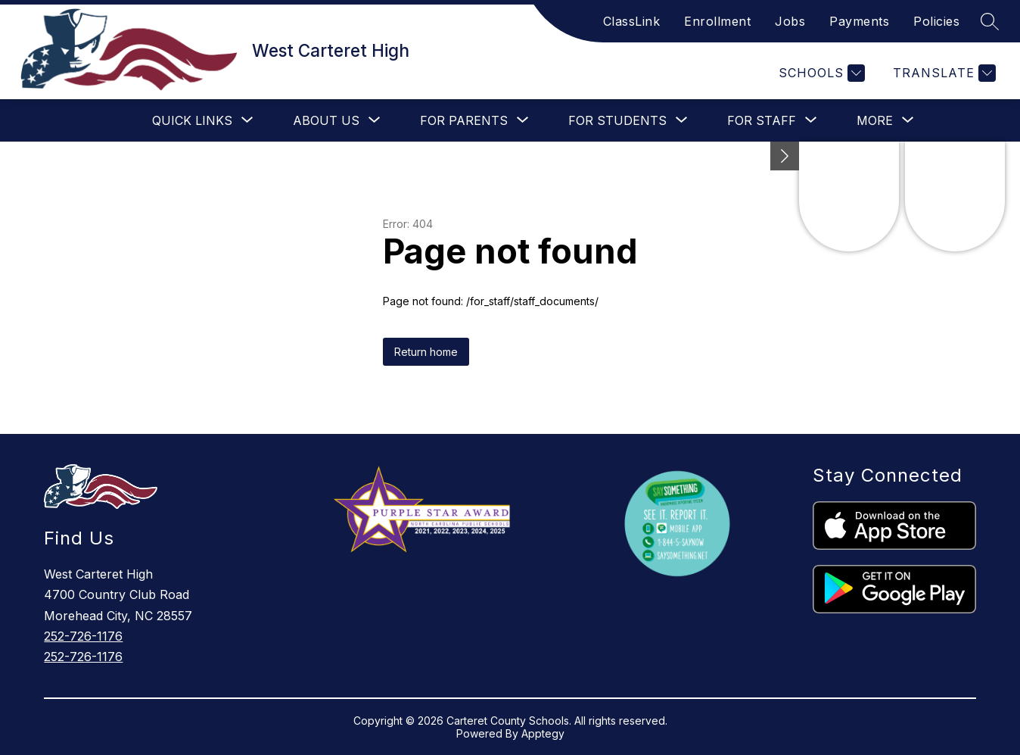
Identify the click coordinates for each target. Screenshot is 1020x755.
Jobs (790, 21)
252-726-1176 (83, 636)
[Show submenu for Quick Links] (192, 120)
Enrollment (717, 21)
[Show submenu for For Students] (617, 120)
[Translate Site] (942, 73)
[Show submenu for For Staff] (761, 120)
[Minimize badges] (784, 156)
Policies (936, 21)
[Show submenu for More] (875, 120)
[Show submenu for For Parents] (464, 120)
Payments (859, 21)
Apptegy (542, 733)
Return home (426, 351)
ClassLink (632, 21)
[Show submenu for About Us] (326, 120)
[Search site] (990, 21)
